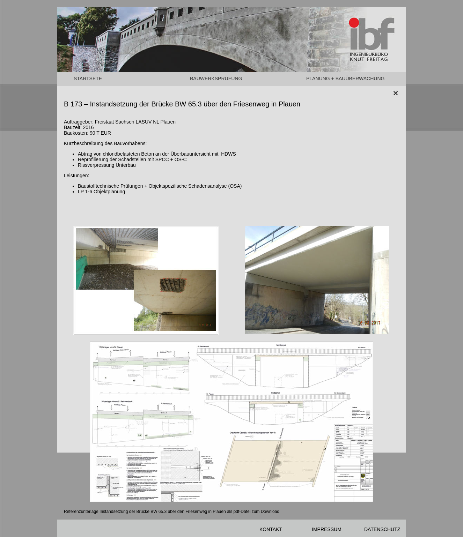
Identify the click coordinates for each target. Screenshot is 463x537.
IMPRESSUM (326, 529)
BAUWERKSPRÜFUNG (216, 78)
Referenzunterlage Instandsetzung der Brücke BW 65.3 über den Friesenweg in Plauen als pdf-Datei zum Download (171, 511)
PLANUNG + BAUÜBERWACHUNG (345, 78)
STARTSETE (88, 78)
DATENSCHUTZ (382, 529)
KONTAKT (270, 529)
